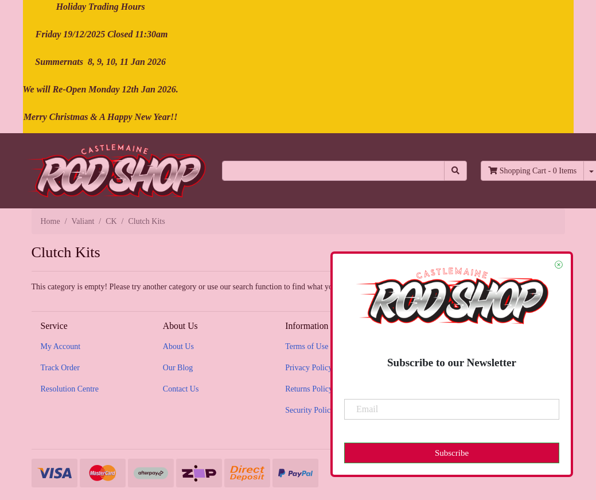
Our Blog (178, 367)
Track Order (60, 367)
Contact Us (181, 389)
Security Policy (309, 410)
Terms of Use (306, 346)
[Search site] (455, 171)
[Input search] (333, 171)
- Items (532, 170)
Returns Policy (309, 389)
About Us (178, 346)
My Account (61, 346)
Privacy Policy (308, 367)
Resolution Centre (70, 389)
